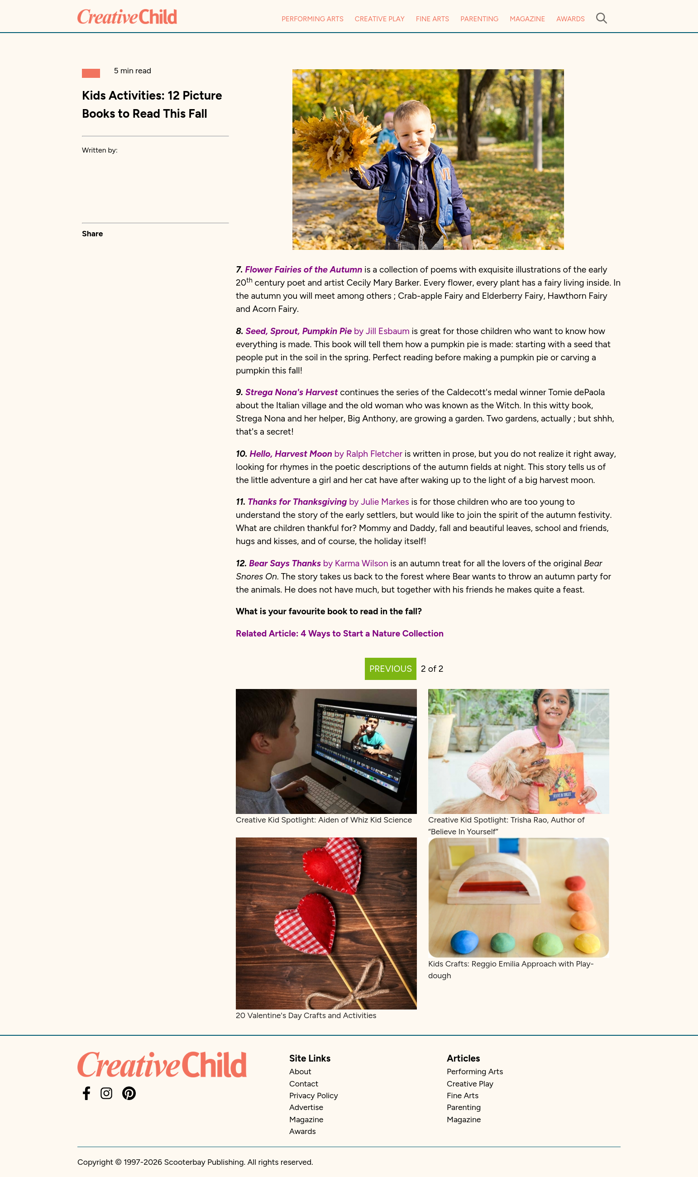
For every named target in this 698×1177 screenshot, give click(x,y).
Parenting (479, 19)
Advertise (306, 1107)
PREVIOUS (390, 669)
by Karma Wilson (354, 563)
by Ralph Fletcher (326, 454)
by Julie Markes (328, 502)
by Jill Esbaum (327, 331)
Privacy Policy (313, 1095)
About (300, 1071)
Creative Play (380, 19)
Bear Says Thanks (285, 563)
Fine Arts (432, 19)
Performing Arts (313, 19)
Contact (303, 1083)
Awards (570, 19)
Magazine (527, 19)
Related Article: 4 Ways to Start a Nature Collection (340, 633)
